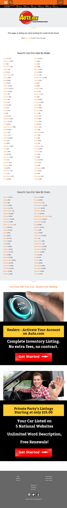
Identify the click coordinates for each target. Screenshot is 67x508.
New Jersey (37, 208)
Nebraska (36, 197)
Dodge (5, 105)
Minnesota (6, 265)
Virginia (36, 263)
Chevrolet (6, 88)
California (6, 213)
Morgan (36, 91)
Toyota (36, 159)
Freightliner (6, 118)
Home (18, 476)
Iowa (4, 243)
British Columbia (7, 211)
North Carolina (38, 219)
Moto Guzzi (37, 94)
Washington (37, 265)
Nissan (36, 99)
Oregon (36, 233)
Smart (35, 143)
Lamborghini (6, 170)
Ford (4, 116)
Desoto (5, 102)
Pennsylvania (37, 235)
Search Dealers (48, 478)
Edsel (4, 107)
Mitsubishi (37, 88)
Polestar (36, 116)
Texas (35, 254)
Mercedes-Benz (38, 77)
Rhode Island (37, 241)
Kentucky (5, 249)
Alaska (5, 200)
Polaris (36, 113)
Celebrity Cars (33, 485)
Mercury (36, 80)
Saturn (36, 135)
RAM (35, 124)
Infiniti (5, 143)
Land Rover (6, 176)
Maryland (5, 257)
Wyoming (36, 274)
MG (35, 83)
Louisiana (6, 252)
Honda (5, 129)
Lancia (5, 173)
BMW (4, 80)
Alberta (5, 202)
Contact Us (18, 480)
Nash (35, 97)
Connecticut (6, 219)
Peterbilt (36, 107)
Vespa (36, 165)
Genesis (5, 121)
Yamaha (36, 179)
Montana (5, 274)
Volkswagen (37, 168)
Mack (35, 66)
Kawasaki (6, 162)
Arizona (5, 205)
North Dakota (37, 222)
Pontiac (36, 118)
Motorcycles (33, 489)
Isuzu (4, 149)
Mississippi (6, 268)
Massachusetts (7, 260)
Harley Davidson (7, 127)
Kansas (5, 246)
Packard (36, 105)
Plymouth (36, 110)
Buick (4, 83)
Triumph (36, 162)
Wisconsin (37, 271)
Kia (4, 168)
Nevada (36, 200)
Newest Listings (48, 480)
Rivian (36, 129)
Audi (4, 72)
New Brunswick (38, 202)
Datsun (5, 99)
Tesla (35, 157)
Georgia (5, 230)
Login (60, 2)
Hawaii (5, 233)
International (6, 146)
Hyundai (5, 138)
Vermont (36, 260)
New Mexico (37, 211)
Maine (5, 254)
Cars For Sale (49, 476)
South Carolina (38, 246)
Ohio (35, 224)
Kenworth (6, 165)
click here (28, 38)
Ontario (36, 230)
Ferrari (5, 110)
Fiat (4, 113)
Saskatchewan (38, 243)
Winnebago (37, 176)
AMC (4, 64)
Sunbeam (36, 151)
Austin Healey (7, 75)
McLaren (36, 75)
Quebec (36, 238)
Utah (35, 257)
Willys (35, 173)
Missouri (5, 271)
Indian (5, 140)
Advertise (18, 478)
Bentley (5, 77)
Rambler (36, 127)
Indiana (5, 241)
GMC (4, 124)
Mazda (36, 72)
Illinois (5, 238)
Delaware (6, 222)
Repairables (33, 487)
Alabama (5, 197)
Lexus (5, 179)
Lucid (35, 64)
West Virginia (37, 268)
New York (36, 213)
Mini (35, 86)
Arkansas (5, 208)
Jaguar (5, 151)
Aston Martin (6, 66)
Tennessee (37, 252)
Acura (5, 58)
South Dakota (38, 249)
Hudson (5, 132)
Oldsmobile (37, 102)
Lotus (35, 61)
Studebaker (37, 146)
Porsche (36, 121)
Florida (5, 227)
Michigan (5, 263)
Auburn (5, 69)
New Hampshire (38, 205)
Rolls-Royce (37, 132)
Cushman (6, 97)
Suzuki (36, 154)
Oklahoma (37, 227)
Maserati (36, 69)
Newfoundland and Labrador (42, 216)
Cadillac (5, 86)
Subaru (36, 149)
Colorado (5, 216)
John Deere (6, 157)
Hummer (5, 135)
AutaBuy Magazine (37, 499)
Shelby (36, 140)
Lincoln (36, 58)
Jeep (4, 154)
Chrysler (5, 91)
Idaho (4, 235)
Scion (35, 138)
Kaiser (5, 159)
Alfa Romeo (6, 61)
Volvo (35, 170)
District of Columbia (8, 224)
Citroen (5, 94)
